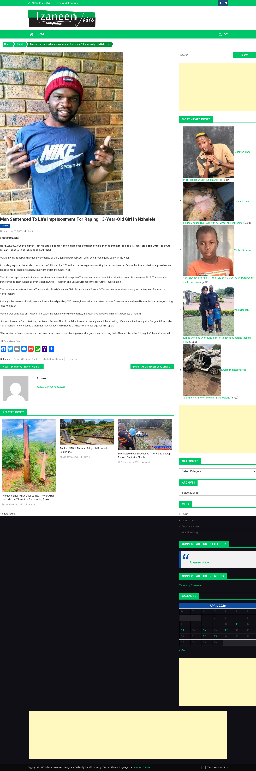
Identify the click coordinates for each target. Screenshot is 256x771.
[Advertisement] (128, 735)
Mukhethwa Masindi (53, 359)
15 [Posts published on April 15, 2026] (204, 630)
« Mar (182, 650)
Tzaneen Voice (199, 562)
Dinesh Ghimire (142, 767)
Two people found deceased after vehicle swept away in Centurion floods (144, 455)
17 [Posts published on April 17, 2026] (226, 630)
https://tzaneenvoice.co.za (51, 386)
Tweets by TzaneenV (190, 585)
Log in (185, 514)
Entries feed (188, 520)
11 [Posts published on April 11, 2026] (237, 624)
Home (41, 34)
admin (31, 231)
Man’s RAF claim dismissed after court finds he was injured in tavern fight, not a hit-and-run (153, 366)
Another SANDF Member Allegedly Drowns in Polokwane (84, 450)
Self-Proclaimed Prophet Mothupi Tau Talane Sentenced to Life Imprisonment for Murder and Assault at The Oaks (24, 366)
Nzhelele (73, 359)
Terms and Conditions (67, 3)
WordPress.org (190, 532)
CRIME (5, 225)
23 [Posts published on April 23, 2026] (215, 636)
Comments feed (191, 526)
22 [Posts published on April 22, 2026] (204, 636)
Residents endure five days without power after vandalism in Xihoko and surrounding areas (28, 497)
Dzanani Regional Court (25, 359)
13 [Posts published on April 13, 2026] (182, 630)
